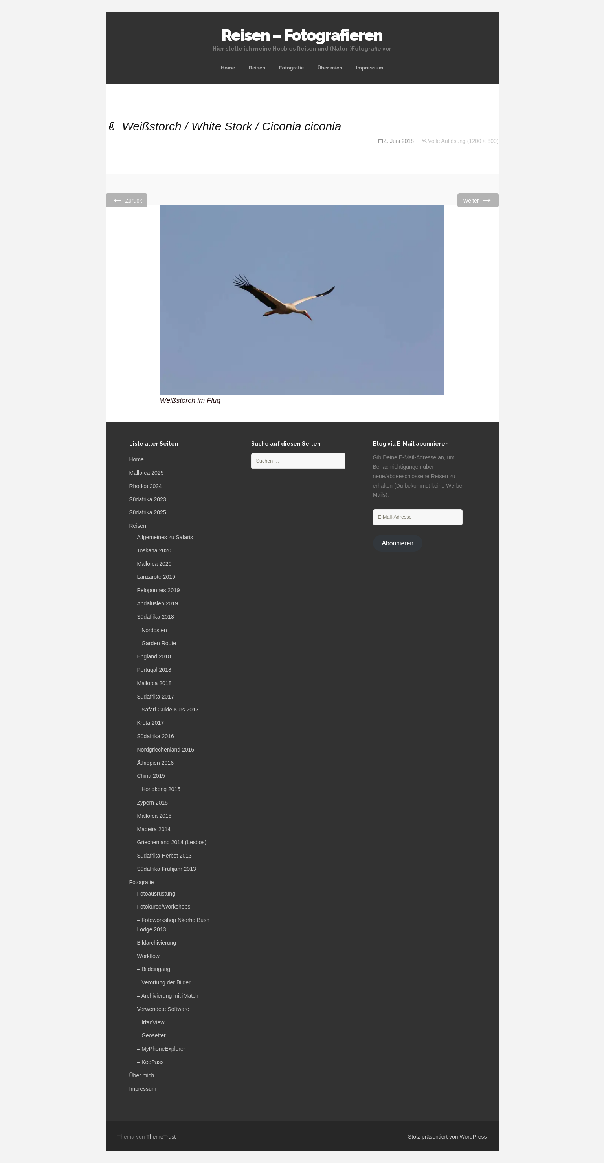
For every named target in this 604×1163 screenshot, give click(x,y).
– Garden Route (156, 643)
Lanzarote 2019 (156, 577)
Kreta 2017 (150, 723)
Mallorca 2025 (146, 473)
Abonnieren (397, 543)
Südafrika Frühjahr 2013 (166, 869)
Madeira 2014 (154, 829)
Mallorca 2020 (154, 564)
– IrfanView (151, 1022)
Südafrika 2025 (147, 512)
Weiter (478, 200)
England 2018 (154, 656)
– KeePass (150, 1062)
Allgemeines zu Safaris (165, 537)
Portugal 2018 (154, 670)
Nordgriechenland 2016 (166, 749)
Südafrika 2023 (147, 499)
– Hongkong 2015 (159, 789)
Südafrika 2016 (155, 736)
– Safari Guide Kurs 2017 (168, 709)
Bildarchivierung (156, 943)
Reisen (257, 67)
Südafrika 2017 (155, 696)
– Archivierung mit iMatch (167, 996)
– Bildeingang (154, 969)
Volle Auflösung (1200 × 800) (463, 141)
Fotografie (291, 67)
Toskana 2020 (154, 550)
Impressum (369, 67)
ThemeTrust (161, 1137)
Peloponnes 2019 (158, 590)
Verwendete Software (163, 1009)
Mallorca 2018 (154, 683)
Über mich (330, 67)
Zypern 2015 (152, 802)
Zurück (126, 200)
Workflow (148, 956)
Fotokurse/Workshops (164, 906)
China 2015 (151, 776)
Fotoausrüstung (156, 894)
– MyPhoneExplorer (161, 1049)
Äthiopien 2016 (155, 763)
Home (228, 67)
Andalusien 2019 (157, 603)
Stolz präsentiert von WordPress (447, 1137)
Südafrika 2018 (155, 617)
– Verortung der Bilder (164, 982)
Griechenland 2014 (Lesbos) (172, 842)
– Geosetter (151, 1035)
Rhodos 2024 (145, 486)
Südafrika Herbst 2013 (164, 855)
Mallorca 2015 (154, 816)
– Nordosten (152, 630)
